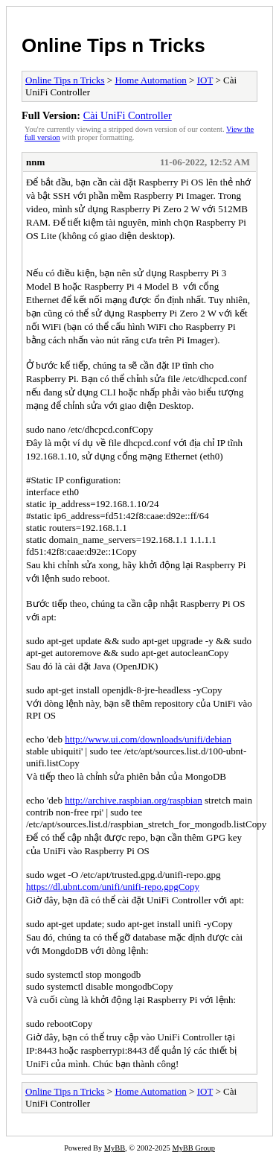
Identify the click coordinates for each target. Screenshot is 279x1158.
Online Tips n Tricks (113, 45)
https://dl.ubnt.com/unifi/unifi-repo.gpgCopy (112, 886)
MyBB (114, 1148)
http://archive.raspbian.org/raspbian (133, 800)
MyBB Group (193, 1148)
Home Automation (150, 80)
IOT (205, 80)
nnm (35, 162)
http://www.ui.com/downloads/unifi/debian (148, 739)
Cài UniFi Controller (127, 115)
